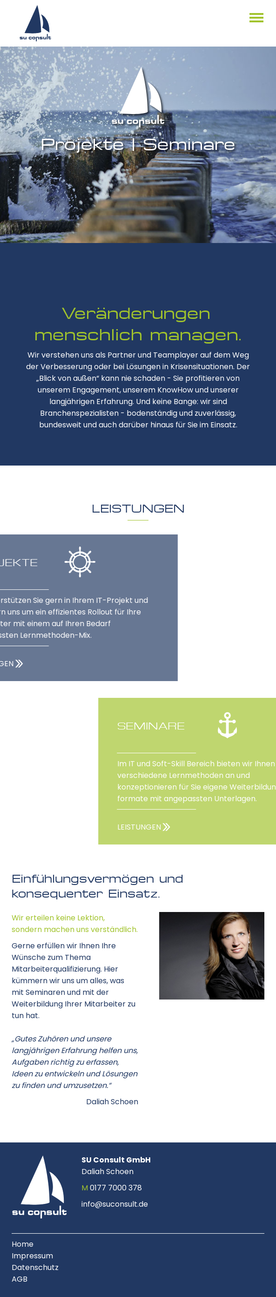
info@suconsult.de (114, 1204)
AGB (19, 1279)
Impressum (32, 1255)
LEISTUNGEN (194, 827)
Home (23, 1244)
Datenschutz (35, 1267)
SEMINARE (206, 725)
